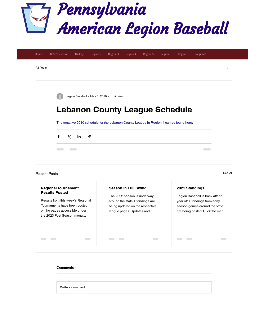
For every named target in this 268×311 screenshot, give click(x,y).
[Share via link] (89, 137)
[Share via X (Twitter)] (69, 137)
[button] (227, 67)
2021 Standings (190, 188)
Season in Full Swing (128, 188)
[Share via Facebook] (59, 137)
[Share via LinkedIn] (79, 137)
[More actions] (208, 96)
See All (227, 173)
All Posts (41, 67)
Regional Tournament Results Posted (60, 190)
